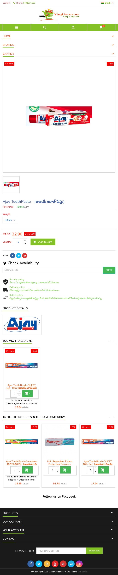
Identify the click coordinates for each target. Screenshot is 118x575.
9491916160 (29, 3)
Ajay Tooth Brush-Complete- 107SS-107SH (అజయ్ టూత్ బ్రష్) (21, 464)
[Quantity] (18, 242)
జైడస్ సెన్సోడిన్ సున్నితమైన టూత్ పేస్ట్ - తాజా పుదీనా (21, 387)
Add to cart (42, 242)
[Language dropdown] (107, 3)
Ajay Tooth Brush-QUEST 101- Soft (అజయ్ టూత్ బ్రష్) (98, 463)
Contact (6, 3)
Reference (8, 206)
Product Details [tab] (15, 308)
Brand (20, 206)
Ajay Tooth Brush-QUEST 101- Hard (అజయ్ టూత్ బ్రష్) (59, 387)
